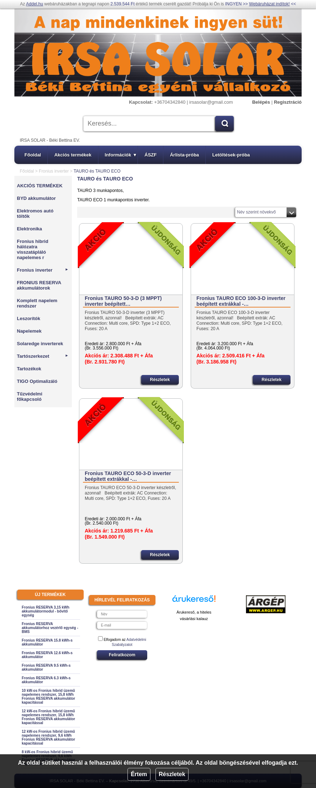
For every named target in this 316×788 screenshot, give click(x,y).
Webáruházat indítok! (269, 3)
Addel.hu (34, 3)
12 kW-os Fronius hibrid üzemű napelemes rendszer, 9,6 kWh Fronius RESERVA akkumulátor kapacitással (48, 737)
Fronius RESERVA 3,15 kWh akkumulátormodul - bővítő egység (46, 611)
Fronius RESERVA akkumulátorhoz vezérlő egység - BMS (50, 628)
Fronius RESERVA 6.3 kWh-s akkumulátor (46, 680)
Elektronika (29, 228)
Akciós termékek (72, 155)
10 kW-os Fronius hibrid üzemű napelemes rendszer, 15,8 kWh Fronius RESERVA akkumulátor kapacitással (48, 696)
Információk (120, 155)
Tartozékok (29, 368)
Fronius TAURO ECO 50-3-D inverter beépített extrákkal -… (128, 476)
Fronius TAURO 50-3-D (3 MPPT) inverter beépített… (123, 301)
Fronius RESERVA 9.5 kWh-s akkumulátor (46, 667)
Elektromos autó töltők (35, 213)
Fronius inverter (54, 171)
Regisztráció (288, 102)
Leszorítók (28, 318)
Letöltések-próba (231, 155)
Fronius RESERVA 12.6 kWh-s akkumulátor (47, 655)
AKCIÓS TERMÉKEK (39, 185)
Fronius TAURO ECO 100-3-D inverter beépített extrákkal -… (240, 301)
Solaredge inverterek (40, 343)
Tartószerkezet (43, 356)
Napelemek (29, 331)
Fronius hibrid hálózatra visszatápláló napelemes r (32, 249)
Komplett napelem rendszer (37, 303)
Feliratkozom (122, 654)
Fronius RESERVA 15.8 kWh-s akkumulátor (47, 642)
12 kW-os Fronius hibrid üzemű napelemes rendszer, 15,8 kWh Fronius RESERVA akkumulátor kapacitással (48, 717)
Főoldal (32, 155)
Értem (139, 774)
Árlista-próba (184, 155)
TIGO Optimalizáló (37, 381)
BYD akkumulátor (36, 198)
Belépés (261, 102)
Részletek (172, 774)
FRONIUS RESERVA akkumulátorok (39, 285)
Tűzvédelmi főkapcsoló (29, 396)
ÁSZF (150, 155)
